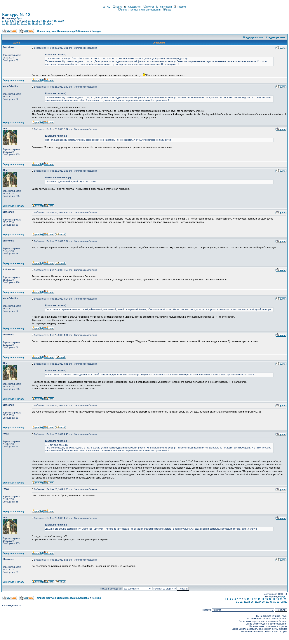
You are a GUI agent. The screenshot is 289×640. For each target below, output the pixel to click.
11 (29, 21)
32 (44, 23)
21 (3, 23)
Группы (149, 7)
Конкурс (96, 31)
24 (14, 23)
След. (49, 23)
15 (44, 21)
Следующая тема (275, 37)
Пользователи (132, 7)
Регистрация (164, 7)
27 (25, 23)
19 (59, 21)
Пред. (19, 18)
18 (55, 21)
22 (7, 23)
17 (51, 21)
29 (33, 23)
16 (47, 21)
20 (62, 21)
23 (11, 23)
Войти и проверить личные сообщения (139, 9)
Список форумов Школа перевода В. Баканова (63, 31)
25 (18, 23)
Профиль (180, 7)
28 (29, 23)
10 (25, 21)
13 (36, 21)
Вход (167, 9)
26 (22, 23)
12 (33, 21)
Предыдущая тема (253, 37)
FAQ (106, 7)
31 (40, 23)
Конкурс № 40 (16, 14)
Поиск (117, 7)
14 (40, 21)
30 (36, 23)
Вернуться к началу (13, 80)
